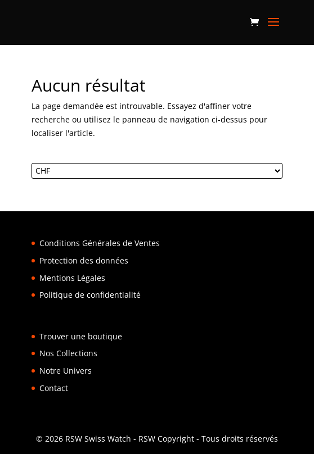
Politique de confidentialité (90, 294)
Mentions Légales (72, 278)
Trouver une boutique (80, 336)
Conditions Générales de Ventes (99, 243)
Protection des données (83, 260)
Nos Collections (68, 353)
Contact (53, 388)
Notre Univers (65, 370)
